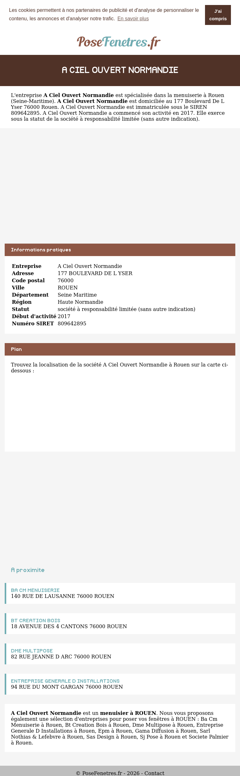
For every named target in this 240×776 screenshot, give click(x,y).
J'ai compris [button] (218, 15)
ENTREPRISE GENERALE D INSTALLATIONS (65, 680)
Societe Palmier (208, 737)
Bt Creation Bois (86, 725)
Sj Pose (149, 737)
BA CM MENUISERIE (35, 590)
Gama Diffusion (154, 731)
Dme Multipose (151, 725)
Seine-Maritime (32, 101)
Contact (154, 773)
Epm (104, 731)
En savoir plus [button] (133, 18)
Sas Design (100, 737)
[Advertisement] (120, 190)
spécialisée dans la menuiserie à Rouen (174, 95)
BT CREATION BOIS (35, 620)
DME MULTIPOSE (32, 650)
